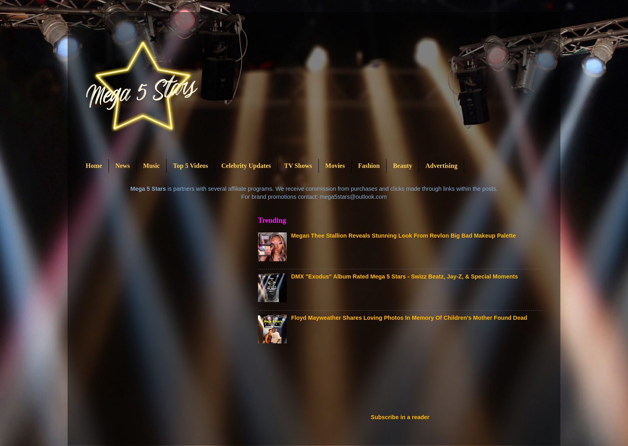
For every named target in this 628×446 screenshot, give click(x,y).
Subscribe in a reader (400, 417)
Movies (335, 165)
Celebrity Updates (246, 165)
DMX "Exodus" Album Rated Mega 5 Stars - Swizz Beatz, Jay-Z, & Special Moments (404, 276)
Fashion (369, 165)
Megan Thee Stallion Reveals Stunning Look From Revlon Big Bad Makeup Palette (403, 235)
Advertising (441, 165)
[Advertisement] (404, 381)
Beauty (402, 165)
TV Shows (298, 165)
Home (94, 165)
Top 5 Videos (190, 165)
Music (151, 165)
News (122, 165)
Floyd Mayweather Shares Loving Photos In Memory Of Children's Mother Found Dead (409, 318)
